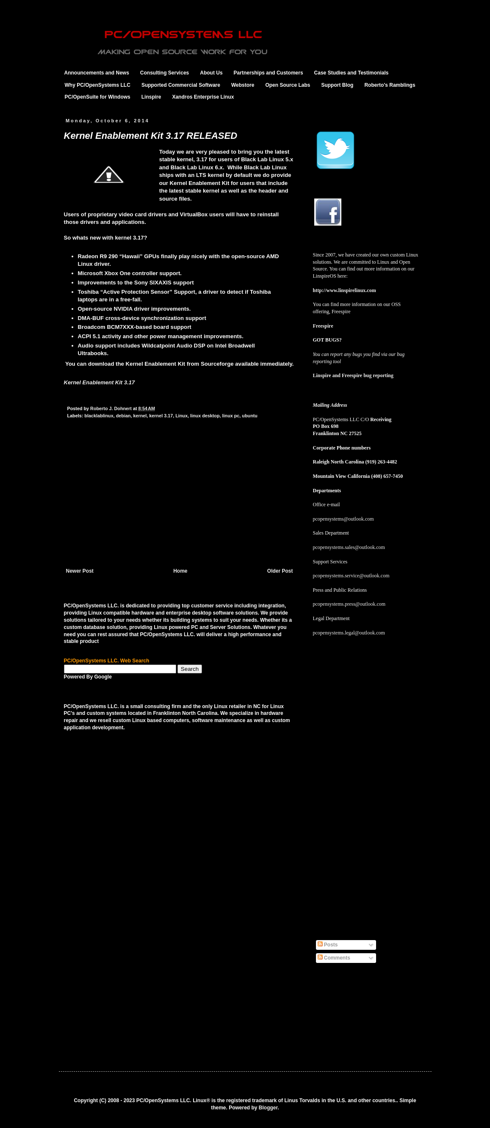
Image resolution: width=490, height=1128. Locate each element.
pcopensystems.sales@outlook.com (349, 547)
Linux (181, 415)
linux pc (231, 415)
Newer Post (80, 571)
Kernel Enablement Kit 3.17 (99, 382)
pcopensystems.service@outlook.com (351, 576)
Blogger (268, 1108)
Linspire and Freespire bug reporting (353, 375)
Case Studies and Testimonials (351, 73)
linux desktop (205, 415)
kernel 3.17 (161, 415)
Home (180, 571)
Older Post (280, 571)
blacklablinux (98, 415)
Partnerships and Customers (268, 73)
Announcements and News (96, 73)
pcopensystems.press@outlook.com (349, 604)
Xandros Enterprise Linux (203, 97)
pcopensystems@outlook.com (343, 519)
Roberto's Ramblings (389, 85)
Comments (334, 958)
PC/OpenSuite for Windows (97, 97)
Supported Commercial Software (180, 85)
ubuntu (249, 415)
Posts (328, 945)
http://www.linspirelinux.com (344, 290)
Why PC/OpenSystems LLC (97, 85)
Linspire (151, 97)
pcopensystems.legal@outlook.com (349, 633)
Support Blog (337, 85)
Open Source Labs (287, 85)
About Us (211, 73)
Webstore (242, 85)
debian (123, 415)
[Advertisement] (179, 504)
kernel (140, 415)
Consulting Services (164, 73)
